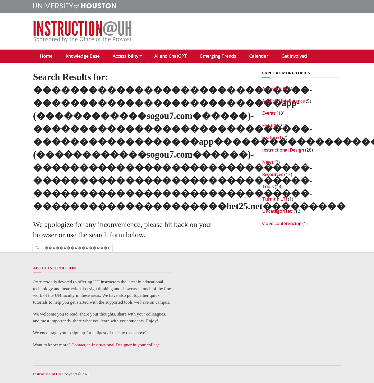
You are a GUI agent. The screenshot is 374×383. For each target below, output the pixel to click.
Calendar (258, 56)
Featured (271, 137)
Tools (268, 186)
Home (46, 56)
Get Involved (294, 56)
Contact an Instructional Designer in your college (115, 344)
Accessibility (125, 56)
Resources (272, 174)
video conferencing (281, 223)
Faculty (269, 125)
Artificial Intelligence (283, 101)
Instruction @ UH (47, 374)
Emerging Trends (218, 56)
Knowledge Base (82, 56)
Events (269, 113)
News (267, 162)
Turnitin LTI (274, 199)
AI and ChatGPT (170, 56)
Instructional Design (283, 150)
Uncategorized (277, 211)
